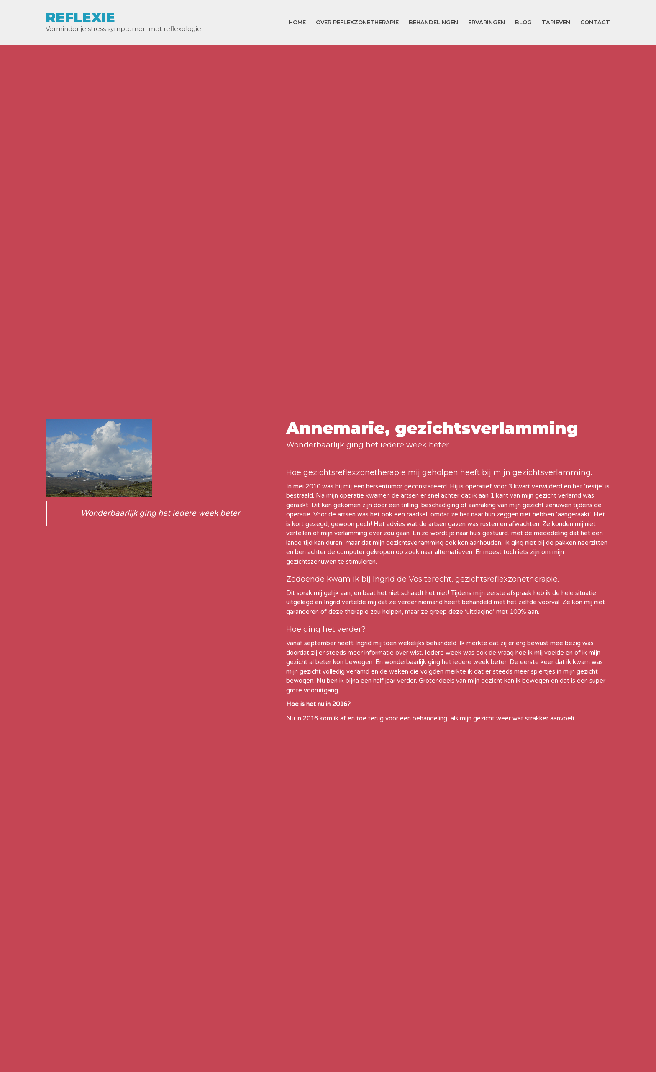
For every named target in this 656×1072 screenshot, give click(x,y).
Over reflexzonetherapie (357, 22)
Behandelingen (433, 22)
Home (297, 22)
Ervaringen (486, 22)
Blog (523, 22)
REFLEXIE (80, 17)
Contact (595, 22)
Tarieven (556, 22)
